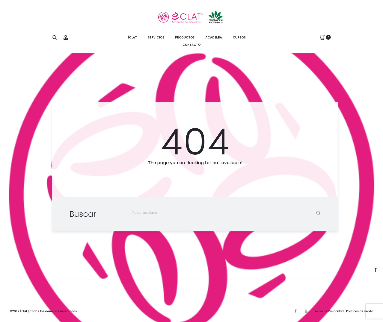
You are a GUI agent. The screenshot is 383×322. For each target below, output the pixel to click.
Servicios (156, 37)
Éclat (132, 37)
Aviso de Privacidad (329, 311)
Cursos (239, 37)
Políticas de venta (359, 311)
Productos (185, 37)
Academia (213, 37)
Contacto (191, 45)
